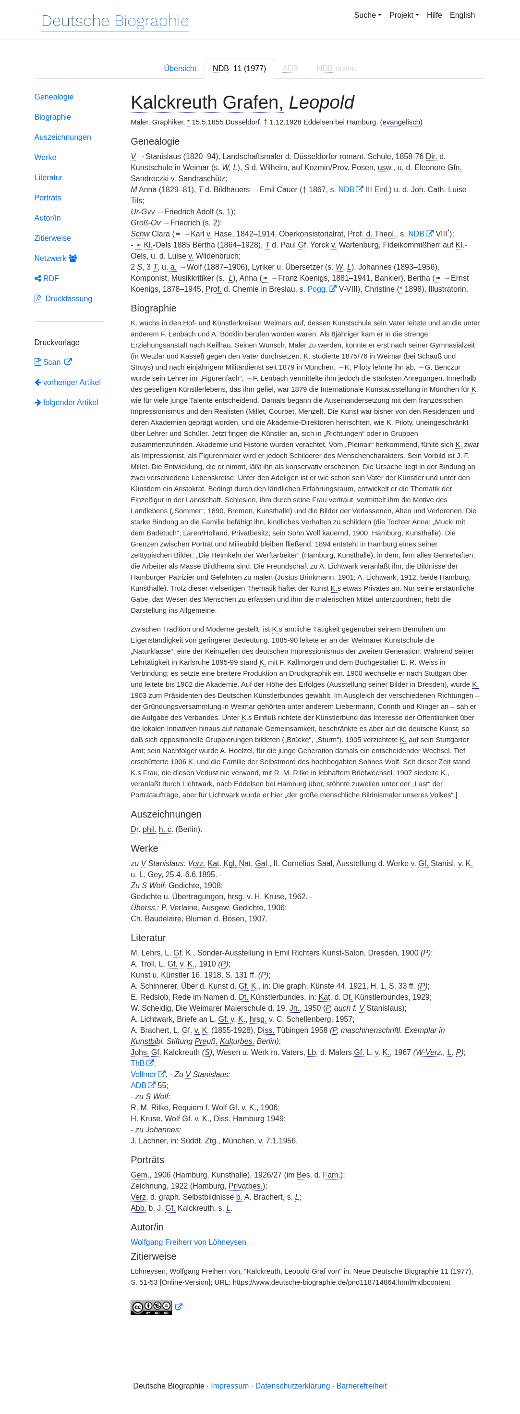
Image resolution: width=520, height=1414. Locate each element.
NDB (346, 190)
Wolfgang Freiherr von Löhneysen (188, 1242)
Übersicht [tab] (180, 68)
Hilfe (434, 15)
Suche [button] (365, 15)
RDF (47, 278)
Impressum (230, 1386)
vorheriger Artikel (68, 382)
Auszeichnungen (63, 137)
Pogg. (317, 289)
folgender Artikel (66, 402)
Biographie (53, 117)
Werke (46, 157)
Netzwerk (56, 258)
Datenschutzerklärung (292, 1386)
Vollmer (143, 1074)
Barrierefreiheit (362, 1386)
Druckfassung (64, 299)
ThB (138, 1063)
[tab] (239, 69)
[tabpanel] (260, 706)
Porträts (48, 198)
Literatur (49, 178)
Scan (49, 362)
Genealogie (54, 97)
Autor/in (48, 218)
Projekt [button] (401, 15)
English (462, 15)
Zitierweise (53, 238)
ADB (138, 1085)
